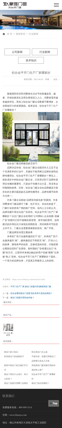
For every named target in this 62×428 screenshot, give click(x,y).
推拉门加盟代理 (32, 286)
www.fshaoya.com (18, 415)
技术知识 (31, 60)
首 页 (9, 34)
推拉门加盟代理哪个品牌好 (16, 383)
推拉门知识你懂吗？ (40, 383)
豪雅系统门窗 (45, 286)
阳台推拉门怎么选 (39, 352)
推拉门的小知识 (11, 352)
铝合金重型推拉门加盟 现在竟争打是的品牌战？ (31, 293)
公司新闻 (17, 52)
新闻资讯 (20, 34)
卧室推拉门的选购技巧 (14, 356)
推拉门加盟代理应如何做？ (22, 297)
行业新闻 (33, 34)
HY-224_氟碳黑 (8, 334)
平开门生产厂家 (17, 286)
